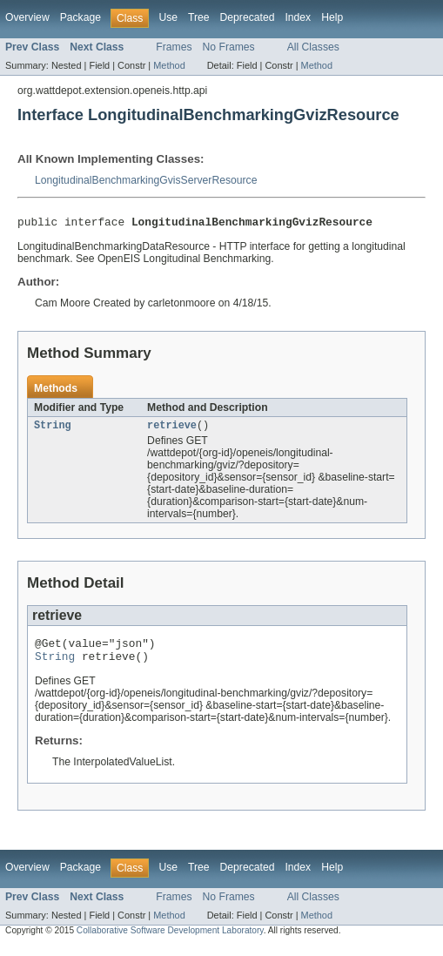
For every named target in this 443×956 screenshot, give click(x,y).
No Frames (229, 47)
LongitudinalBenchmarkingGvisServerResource (146, 180)
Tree (199, 17)
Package (80, 17)
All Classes (313, 47)
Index (298, 17)
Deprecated (247, 17)
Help (332, 17)
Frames (173, 47)
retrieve (172, 429)
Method (169, 65)
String (52, 429)
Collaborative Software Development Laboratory (170, 940)
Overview (27, 17)
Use (168, 17)
